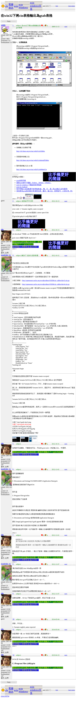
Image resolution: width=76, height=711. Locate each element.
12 (13, 655)
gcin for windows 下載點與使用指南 (28, 185)
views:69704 (5, 696)
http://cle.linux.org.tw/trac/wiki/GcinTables (30, 151)
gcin (16, 6)
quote (65, 26)
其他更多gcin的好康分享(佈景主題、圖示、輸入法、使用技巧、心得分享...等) (44, 191)
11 (13, 629)
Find (57, 6)
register (73, 6)
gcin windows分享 (35, 5)
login (69, 6)
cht (6, 6)
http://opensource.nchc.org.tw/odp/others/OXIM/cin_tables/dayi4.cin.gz (45, 284)
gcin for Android (21, 187)
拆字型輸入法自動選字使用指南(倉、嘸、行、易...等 (35, 189)
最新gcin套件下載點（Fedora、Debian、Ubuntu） (33, 183)
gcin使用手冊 (21, 180)
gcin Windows (23, 6)
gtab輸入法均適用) (60, 189)
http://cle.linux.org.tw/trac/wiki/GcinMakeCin (31, 169)
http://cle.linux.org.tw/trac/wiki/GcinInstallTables (32, 160)
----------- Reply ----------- (9, 21)
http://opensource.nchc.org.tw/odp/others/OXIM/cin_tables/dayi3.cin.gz (45, 280)
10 (13, 619)
